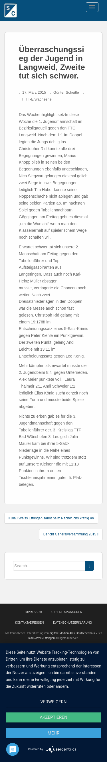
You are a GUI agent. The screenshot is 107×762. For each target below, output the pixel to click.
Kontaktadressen (29, 622)
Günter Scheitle (66, 92)
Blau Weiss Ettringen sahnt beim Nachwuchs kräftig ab (51, 518)
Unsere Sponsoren (66, 612)
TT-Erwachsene (39, 99)
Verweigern (54, 701)
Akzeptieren (53, 717)
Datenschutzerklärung (72, 622)
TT (21, 99)
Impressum (33, 612)
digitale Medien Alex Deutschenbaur (72, 633)
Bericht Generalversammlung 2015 (70, 534)
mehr (54, 733)
